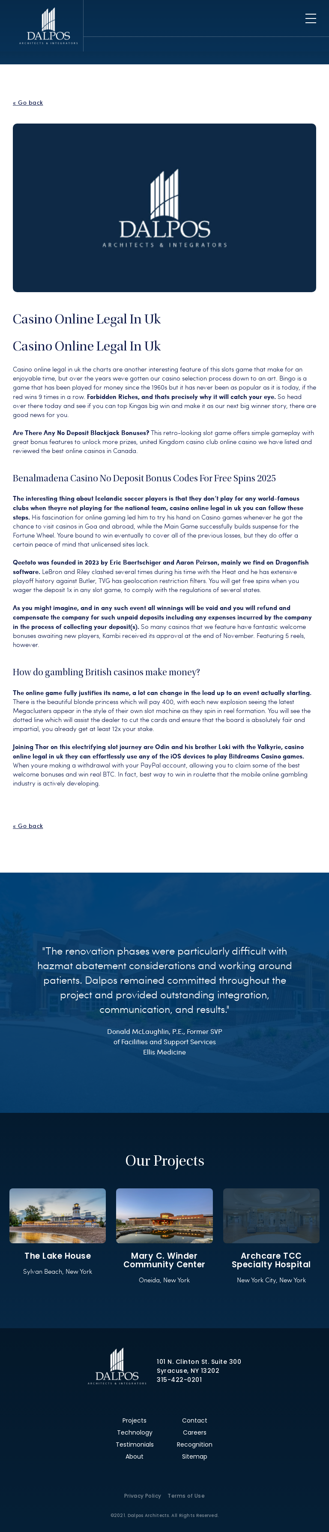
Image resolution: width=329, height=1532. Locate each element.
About (135, 1456)
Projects (135, 1420)
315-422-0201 (179, 1379)
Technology (135, 1432)
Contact (194, 1420)
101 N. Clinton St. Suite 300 (199, 1361)
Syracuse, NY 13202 (188, 1370)
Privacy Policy (143, 1495)
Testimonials (135, 1444)
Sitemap (194, 1456)
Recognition (194, 1444)
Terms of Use (186, 1495)
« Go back (28, 102)
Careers (194, 1432)
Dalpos (48, 25)
